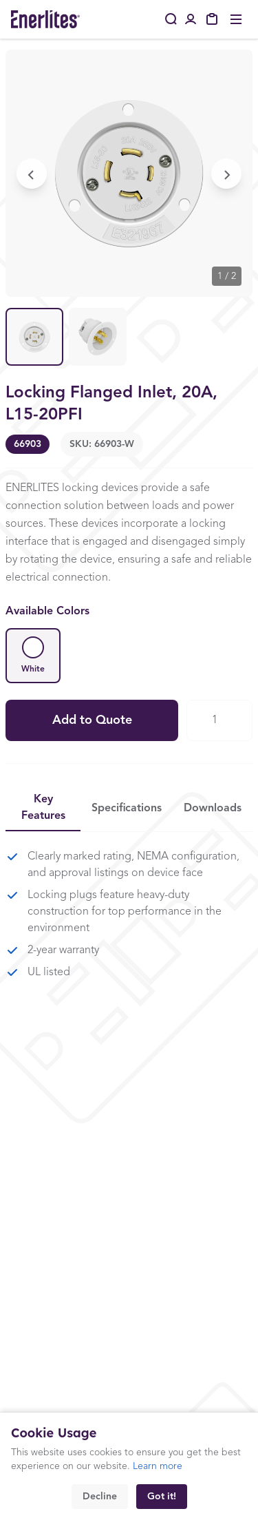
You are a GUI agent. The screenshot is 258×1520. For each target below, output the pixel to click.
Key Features (43, 808)
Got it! (161, 1496)
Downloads (212, 808)
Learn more (157, 1466)
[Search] (171, 19)
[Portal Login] (190, 19)
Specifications (127, 808)
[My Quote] (212, 19)
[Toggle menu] (236, 19)
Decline (100, 1496)
